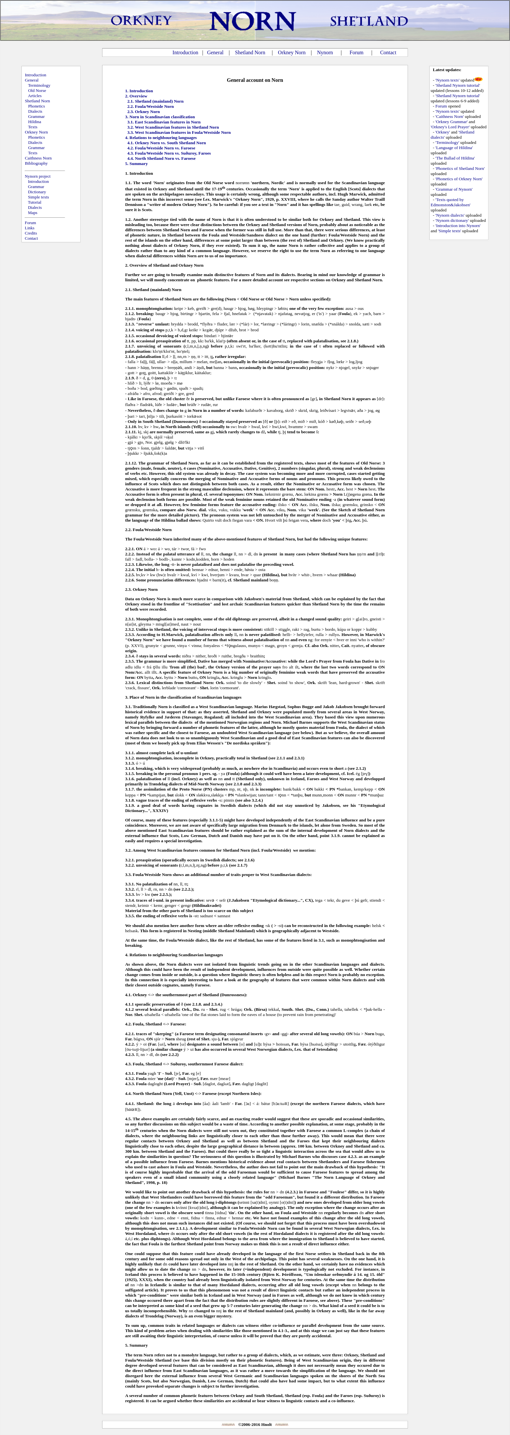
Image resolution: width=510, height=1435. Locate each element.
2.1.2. (130, 313)
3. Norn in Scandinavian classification (160, 116)
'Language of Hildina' (454, 147)
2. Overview (136, 96)
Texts (32, 126)
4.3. (128, 1063)
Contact (388, 52)
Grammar (36, 116)
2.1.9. (130, 377)
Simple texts (38, 197)
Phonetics (36, 106)
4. (126, 954)
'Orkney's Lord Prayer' (450, 126)
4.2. (128, 1024)
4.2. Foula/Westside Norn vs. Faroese (161, 148)
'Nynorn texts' (448, 80)
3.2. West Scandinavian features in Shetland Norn (173, 127)
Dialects (35, 111)
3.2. (128, 850)
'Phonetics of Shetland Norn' (460, 168)
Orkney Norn (292, 52)
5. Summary (136, 163)
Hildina (34, 121)
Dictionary (37, 191)
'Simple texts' (449, 230)
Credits (31, 233)
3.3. (128, 874)
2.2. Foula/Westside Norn (150, 106)
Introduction (185, 52)
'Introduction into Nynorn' (458, 225)
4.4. (128, 1093)
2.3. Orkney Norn (143, 111)
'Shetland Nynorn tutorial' (458, 85)
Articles (35, 95)
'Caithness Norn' (450, 116)
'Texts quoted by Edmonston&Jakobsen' (450, 202)
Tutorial (34, 202)
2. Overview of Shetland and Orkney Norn (164, 265)
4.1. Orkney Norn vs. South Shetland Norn (166, 142)
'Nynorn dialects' (450, 215)
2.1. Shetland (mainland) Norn (155, 101)
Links (29, 227)
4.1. (128, 994)
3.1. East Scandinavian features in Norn (163, 122)
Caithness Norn (38, 158)
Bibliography (36, 163)
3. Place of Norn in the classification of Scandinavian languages (183, 697)
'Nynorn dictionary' (452, 220)
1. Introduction (139, 90)
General (215, 52)
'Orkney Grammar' (452, 121)
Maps (32, 212)
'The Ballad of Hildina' (455, 158)
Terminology (39, 85)
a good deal (275, 737)
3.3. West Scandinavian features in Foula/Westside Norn (179, 132)
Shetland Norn (250, 52)
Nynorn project (37, 176)
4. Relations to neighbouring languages (161, 137)
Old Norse (37, 90)
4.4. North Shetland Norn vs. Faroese (161, 158)
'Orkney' (443, 132)
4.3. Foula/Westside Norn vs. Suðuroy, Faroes (169, 153)
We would (134, 1191)
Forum (357, 52)
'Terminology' (447, 142)
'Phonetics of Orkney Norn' (459, 178)
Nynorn (325, 52)
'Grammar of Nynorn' (454, 189)
